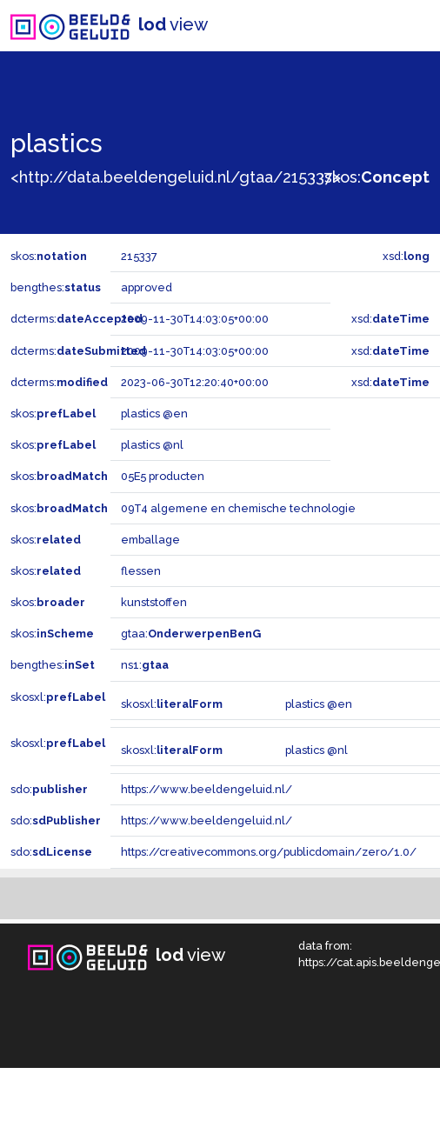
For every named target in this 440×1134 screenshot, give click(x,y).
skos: (377, 177)
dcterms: (76, 318)
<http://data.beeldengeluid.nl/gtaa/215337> (175, 177)
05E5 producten (162, 476)
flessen (141, 570)
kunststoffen (154, 602)
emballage (150, 539)
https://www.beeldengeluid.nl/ (206, 789)
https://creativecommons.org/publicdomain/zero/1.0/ (269, 851)
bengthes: (55, 287)
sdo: (49, 789)
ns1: (145, 664)
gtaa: (191, 633)
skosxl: (57, 697)
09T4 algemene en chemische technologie (238, 508)
